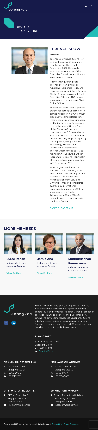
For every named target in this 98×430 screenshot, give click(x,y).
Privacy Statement (71, 424)
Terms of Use (57, 424)
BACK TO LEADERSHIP (62, 208)
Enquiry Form (46, 351)
